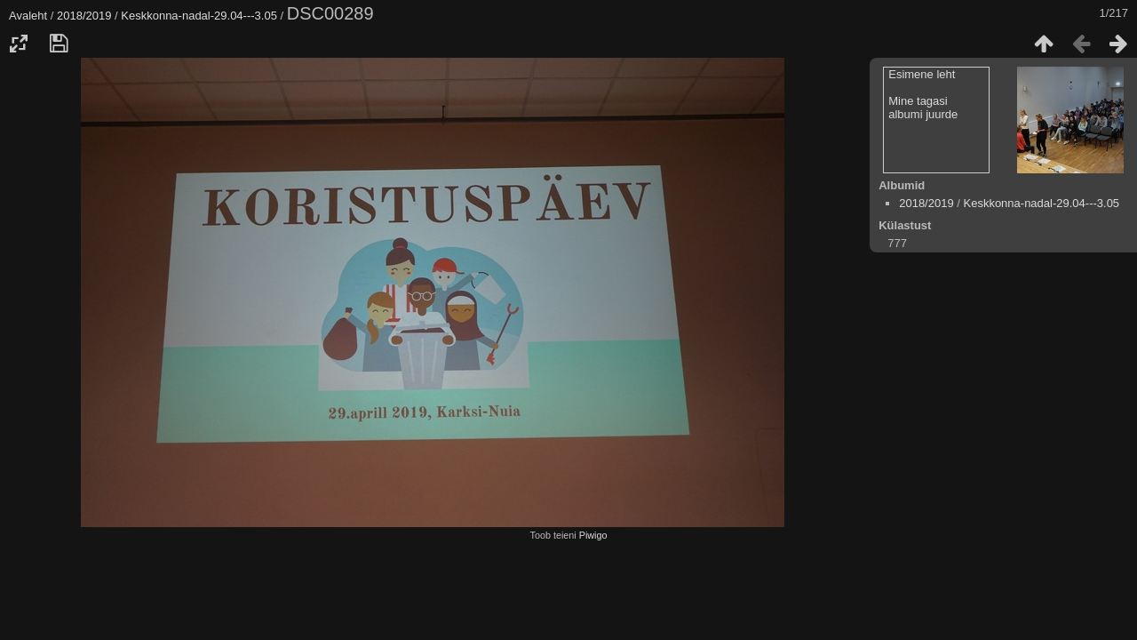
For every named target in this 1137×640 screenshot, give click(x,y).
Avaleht (28, 15)
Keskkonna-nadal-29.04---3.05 (199, 15)
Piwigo (593, 535)
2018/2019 (84, 15)
